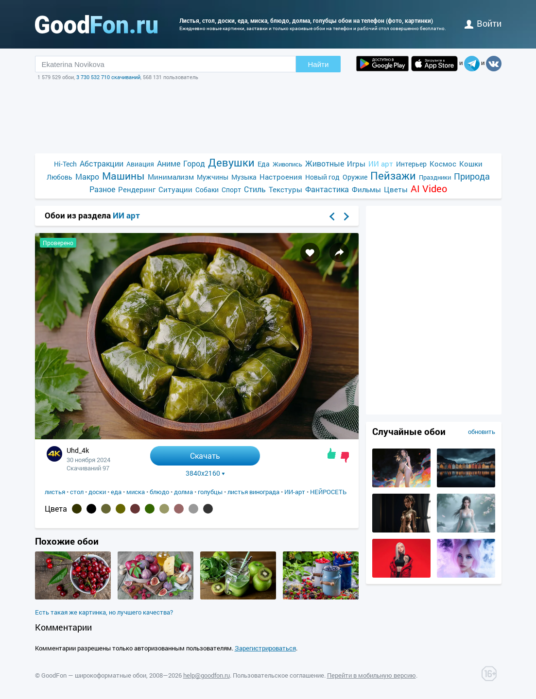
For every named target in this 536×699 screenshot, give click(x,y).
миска (135, 491)
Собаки (207, 189)
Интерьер (411, 163)
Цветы (396, 189)
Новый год (322, 177)
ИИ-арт (294, 491)
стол (77, 491)
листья (55, 491)
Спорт (231, 189)
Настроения (280, 177)
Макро (87, 176)
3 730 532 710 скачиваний (108, 77)
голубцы (210, 491)
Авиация (140, 163)
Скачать (205, 455)
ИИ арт (380, 163)
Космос (443, 163)
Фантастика (327, 189)
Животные (324, 163)
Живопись (287, 164)
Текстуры (285, 189)
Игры (356, 163)
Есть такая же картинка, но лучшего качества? (104, 612)
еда (116, 491)
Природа (472, 176)
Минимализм (171, 177)
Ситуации (175, 189)
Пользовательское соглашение (278, 675)
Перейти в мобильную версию (371, 675)
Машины (123, 176)
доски (97, 491)
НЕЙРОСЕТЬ (328, 491)
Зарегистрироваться (265, 648)
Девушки (231, 162)
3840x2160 (205, 473)
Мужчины (212, 177)
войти (483, 23)
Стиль (255, 189)
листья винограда (253, 491)
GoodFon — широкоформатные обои (93, 675)
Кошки (471, 163)
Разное (102, 189)
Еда (264, 163)
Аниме (168, 163)
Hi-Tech (65, 163)
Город (194, 163)
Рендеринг (137, 189)
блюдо (159, 491)
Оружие (355, 177)
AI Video (429, 188)
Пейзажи (393, 175)
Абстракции (101, 163)
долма (183, 491)
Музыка (244, 177)
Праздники (435, 177)
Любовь (59, 177)
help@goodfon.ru (206, 675)
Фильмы (366, 189)
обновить (481, 431)
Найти (318, 64)
